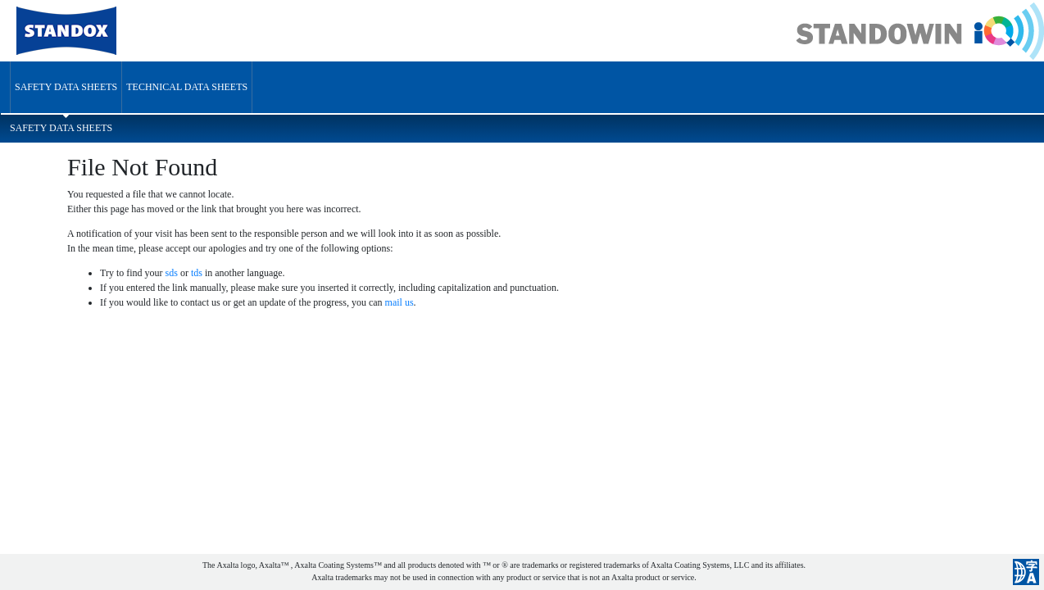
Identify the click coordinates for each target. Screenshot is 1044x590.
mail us (399, 302)
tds (196, 273)
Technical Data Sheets (186, 87)
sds (172, 273)
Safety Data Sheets (66, 87)
